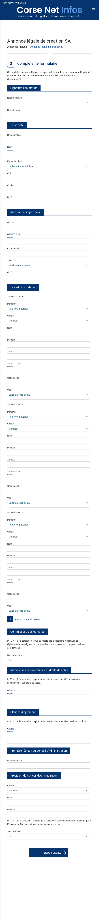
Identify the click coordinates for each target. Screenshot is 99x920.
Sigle (22, 148)
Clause (22, 730)
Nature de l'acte (14, 98)
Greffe (10, 272)
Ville (9, 260)
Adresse (11, 222)
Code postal (13, 248)
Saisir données (14, 655)
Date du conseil (14, 760)
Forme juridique (14, 161)
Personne (12, 304)
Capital (10, 185)
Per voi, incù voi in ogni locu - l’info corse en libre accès (49, 16)
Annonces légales (17, 47)
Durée (10, 197)
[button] (93, 10)
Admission (22, 691)
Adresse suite (22, 235)
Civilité (10, 316)
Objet (9, 173)
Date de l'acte (13, 110)
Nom (9, 328)
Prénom (11, 340)
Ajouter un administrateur (27, 619)
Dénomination (14, 135)
